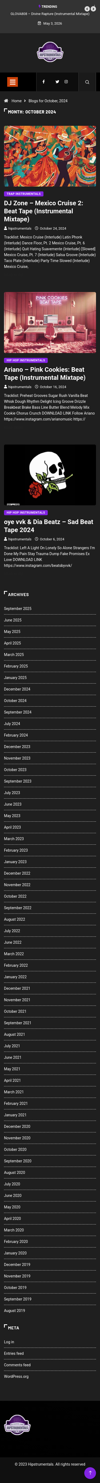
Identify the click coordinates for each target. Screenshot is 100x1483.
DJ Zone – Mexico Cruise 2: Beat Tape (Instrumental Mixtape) (43, 211)
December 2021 (17, 988)
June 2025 (13, 620)
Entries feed (14, 1353)
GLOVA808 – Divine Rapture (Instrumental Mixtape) (50, 14)
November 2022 (17, 885)
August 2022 (14, 919)
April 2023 (12, 827)
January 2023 (15, 862)
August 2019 (14, 1310)
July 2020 (12, 1184)
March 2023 (14, 839)
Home (16, 101)
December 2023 (17, 747)
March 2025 (14, 655)
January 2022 (15, 977)
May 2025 (12, 631)
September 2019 (17, 1299)
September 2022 (17, 908)
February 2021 (16, 1103)
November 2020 (17, 1138)
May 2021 (12, 1069)
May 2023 (12, 816)
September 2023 (17, 781)
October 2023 (15, 770)
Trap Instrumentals (24, 194)
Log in (9, 1342)
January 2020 (15, 1253)
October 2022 (15, 896)
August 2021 (14, 1034)
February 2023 (16, 850)
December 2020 (17, 1126)
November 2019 (17, 1276)
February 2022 (16, 965)
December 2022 (17, 873)
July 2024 (12, 724)
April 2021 (12, 1080)
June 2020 (13, 1195)
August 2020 (14, 1172)
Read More (16, 275)
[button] (87, 9)
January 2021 (15, 1115)
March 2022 (14, 954)
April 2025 (12, 643)
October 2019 (15, 1287)
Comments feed (17, 1365)
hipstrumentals (19, 228)
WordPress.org (16, 1376)
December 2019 (17, 1264)
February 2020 (16, 1241)
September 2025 (17, 608)
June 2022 (13, 942)
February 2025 (16, 666)
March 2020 (14, 1230)
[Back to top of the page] (90, 1473)
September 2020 (17, 1161)
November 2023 (17, 758)
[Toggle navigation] (12, 82)
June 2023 (13, 804)
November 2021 (17, 1000)
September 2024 (17, 712)
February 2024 (16, 735)
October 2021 (15, 1011)
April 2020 (12, 1218)
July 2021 (12, 1046)
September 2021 (17, 1023)
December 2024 (17, 689)
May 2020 (12, 1207)
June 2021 (13, 1057)
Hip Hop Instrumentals (26, 360)
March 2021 (14, 1092)
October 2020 (15, 1149)
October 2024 (15, 701)
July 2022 (12, 931)
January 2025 (15, 678)
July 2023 (12, 793)
